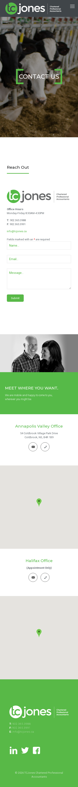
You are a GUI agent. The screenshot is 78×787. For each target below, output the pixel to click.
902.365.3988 (18, 220)
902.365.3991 (18, 224)
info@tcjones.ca (17, 231)
